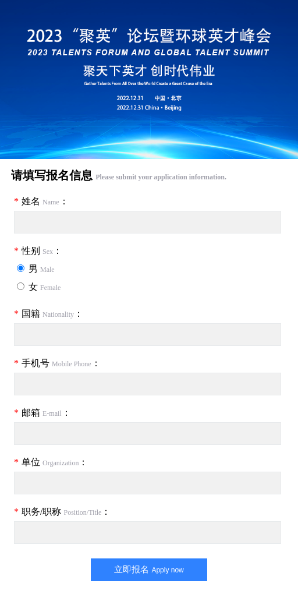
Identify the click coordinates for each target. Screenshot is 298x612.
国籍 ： (48, 314)
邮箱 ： (42, 413)
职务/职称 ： (62, 512)
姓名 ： (41, 201)
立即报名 (149, 569)
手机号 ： (57, 363)
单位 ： (51, 462)
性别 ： (38, 251)
